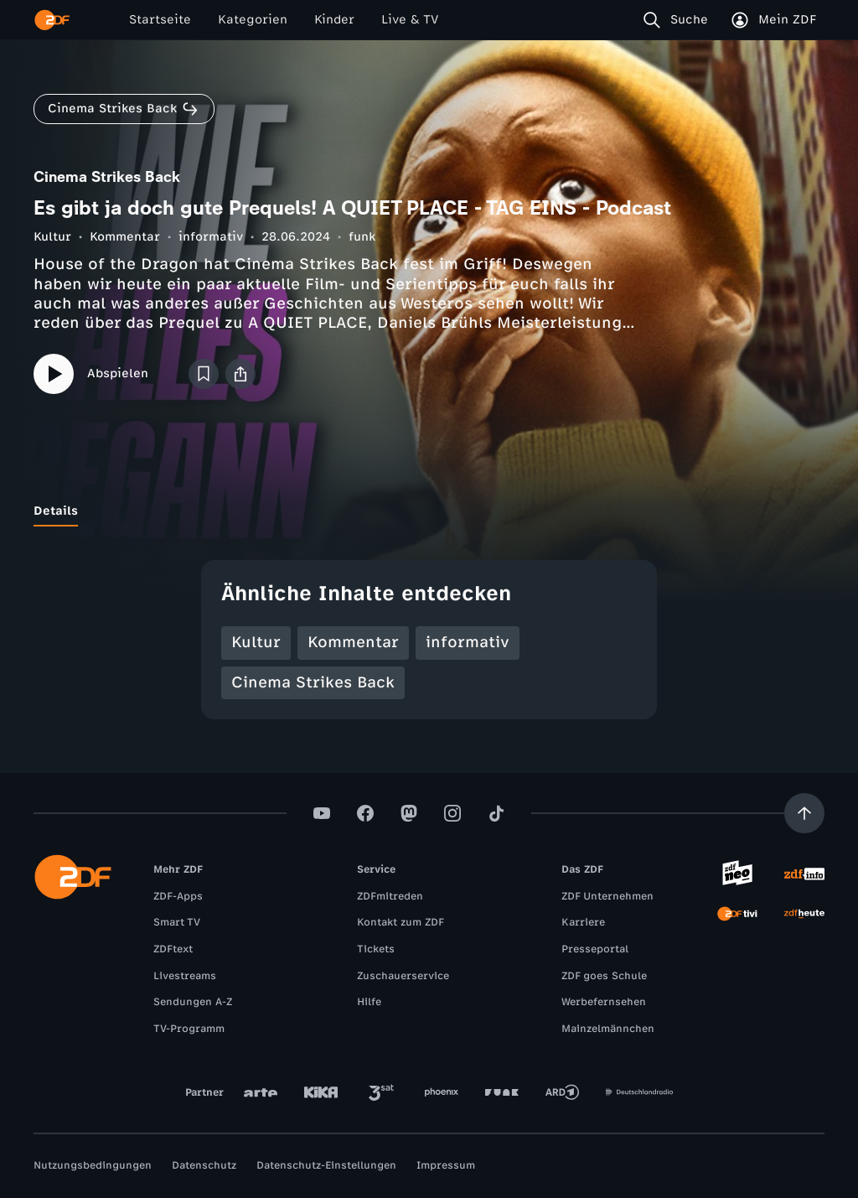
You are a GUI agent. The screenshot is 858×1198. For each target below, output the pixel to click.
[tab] (56, 511)
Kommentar (125, 237)
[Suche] (679, 20)
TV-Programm (189, 1029)
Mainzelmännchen (607, 1029)
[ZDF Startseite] (52, 20)
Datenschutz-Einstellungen (326, 1165)
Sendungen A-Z (192, 1002)
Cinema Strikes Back (313, 682)
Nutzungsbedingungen (93, 1165)
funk (362, 237)
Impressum (445, 1165)
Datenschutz (204, 1165)
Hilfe (369, 1002)
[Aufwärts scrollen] (804, 813)
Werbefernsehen (603, 1002)
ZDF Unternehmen (607, 896)
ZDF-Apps (178, 896)
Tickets (376, 949)
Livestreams (184, 976)
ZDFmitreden (390, 896)
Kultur (52, 237)
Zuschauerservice (403, 976)
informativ (210, 237)
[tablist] (429, 511)
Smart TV (176, 922)
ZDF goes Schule (604, 976)
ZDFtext (173, 949)
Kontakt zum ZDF (400, 922)
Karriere (583, 922)
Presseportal (594, 949)
